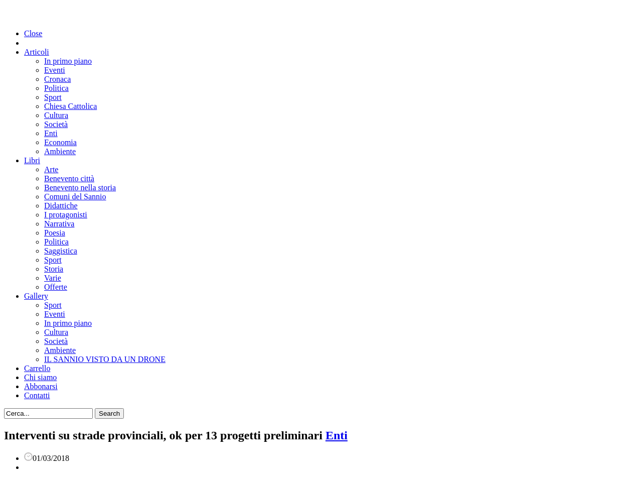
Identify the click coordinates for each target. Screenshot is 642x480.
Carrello (37, 368)
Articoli (36, 52)
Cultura (56, 115)
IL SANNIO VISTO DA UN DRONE (105, 359)
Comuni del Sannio (75, 196)
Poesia (54, 232)
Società (56, 124)
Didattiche (61, 205)
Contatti (37, 395)
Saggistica (60, 251)
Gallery (36, 296)
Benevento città (69, 178)
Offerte (55, 287)
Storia (53, 269)
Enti (51, 133)
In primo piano (68, 61)
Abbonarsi (41, 386)
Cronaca (57, 79)
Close (33, 33)
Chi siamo (40, 377)
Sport (53, 97)
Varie (52, 278)
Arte (51, 169)
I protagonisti (65, 214)
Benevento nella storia (80, 187)
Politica (56, 88)
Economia (60, 142)
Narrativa (59, 223)
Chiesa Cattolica (70, 106)
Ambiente (60, 151)
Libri (32, 160)
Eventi (54, 70)
